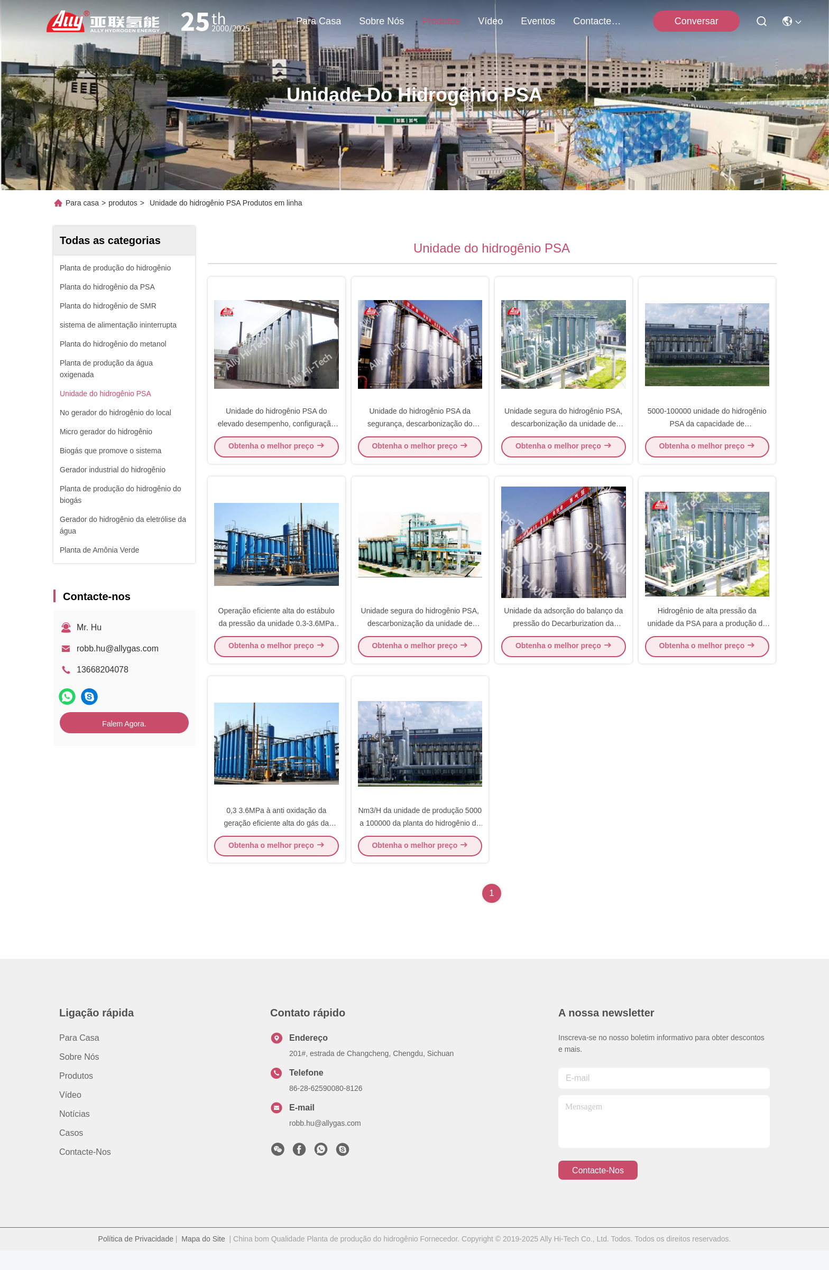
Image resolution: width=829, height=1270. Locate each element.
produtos (441, 21)
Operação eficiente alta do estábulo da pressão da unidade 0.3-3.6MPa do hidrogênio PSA (276, 636)
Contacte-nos (598, 21)
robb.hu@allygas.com (118, 648)
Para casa (318, 21)
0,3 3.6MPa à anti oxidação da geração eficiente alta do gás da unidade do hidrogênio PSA (276, 842)
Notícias (74, 1133)
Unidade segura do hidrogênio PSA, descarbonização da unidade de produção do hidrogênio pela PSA (563, 430)
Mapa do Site (203, 1258)
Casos (71, 1152)
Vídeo (490, 21)
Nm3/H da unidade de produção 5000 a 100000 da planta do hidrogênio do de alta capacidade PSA (420, 842)
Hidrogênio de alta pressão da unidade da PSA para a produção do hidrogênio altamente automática (707, 636)
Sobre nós (381, 21)
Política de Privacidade (135, 1258)
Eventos (538, 21)
